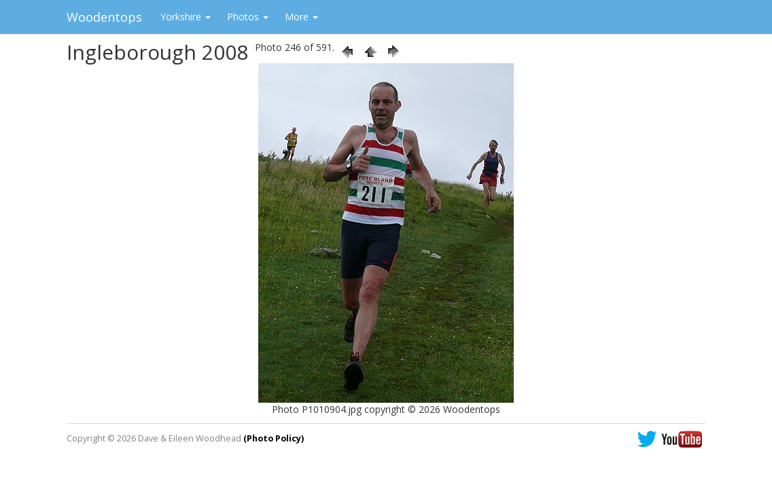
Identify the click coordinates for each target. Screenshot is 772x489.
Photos (247, 16)
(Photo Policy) (273, 438)
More (301, 16)
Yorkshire (185, 16)
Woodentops (104, 17)
